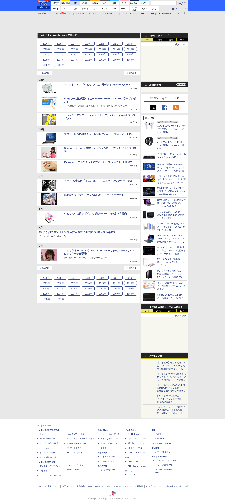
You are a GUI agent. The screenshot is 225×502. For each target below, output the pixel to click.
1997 (60, 65)
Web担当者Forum (47, 439)
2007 (116, 54)
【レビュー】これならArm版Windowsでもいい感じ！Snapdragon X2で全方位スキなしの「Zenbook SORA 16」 (171, 390)
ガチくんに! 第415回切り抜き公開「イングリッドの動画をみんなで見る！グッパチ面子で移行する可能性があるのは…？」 (171, 182)
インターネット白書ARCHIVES (53, 475)
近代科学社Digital (108, 470)
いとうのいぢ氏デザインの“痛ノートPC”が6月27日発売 (95, 213)
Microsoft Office (164, 13)
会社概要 (139, 486)
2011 (60, 54)
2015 (102, 49)
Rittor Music (103, 430)
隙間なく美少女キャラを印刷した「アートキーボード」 (95, 195)
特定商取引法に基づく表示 (177, 486)
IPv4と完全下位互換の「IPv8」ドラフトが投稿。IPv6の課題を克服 (170, 399)
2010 (74, 54)
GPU (143, 13)
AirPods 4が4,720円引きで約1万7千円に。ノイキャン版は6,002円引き (171, 129)
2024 (74, 44)
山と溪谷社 (102, 453)
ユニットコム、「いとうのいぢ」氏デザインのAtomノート (97, 84)
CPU (152, 13)
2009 (88, 54)
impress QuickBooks (163, 443)
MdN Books (133, 461)
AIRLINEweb (133, 434)
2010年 (130, 73)
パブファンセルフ (162, 452)
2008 (102, 54)
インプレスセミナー (74, 448)
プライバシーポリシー (122, 486)
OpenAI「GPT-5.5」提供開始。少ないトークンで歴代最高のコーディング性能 (171, 250)
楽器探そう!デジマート (110, 439)
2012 (46, 54)
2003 (74, 59)
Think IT (43, 434)
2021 (116, 44)
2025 (60, 44)
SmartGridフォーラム (75, 434)
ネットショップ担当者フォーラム (80, 439)
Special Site (155, 85)
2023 (88, 44)
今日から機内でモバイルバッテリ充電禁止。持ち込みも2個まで (171, 286)
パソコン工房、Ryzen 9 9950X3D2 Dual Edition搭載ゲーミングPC (170, 215)
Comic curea (160, 439)
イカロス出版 (130, 430)
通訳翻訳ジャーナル (136, 443)
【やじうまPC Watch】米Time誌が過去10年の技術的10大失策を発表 (76, 232)
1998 (46, 65)
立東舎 (103, 448)
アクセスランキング (159, 35)
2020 (130, 44)
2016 (88, 49)
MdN (127, 457)
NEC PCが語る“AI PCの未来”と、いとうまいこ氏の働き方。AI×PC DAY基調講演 (170, 167)
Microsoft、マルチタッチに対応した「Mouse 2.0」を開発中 (98, 162)
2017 (74, 49)
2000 (116, 59)
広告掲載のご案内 (84, 486)
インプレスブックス (74, 465)
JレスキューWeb (135, 448)
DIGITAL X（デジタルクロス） (79, 453)
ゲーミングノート (129, 13)
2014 (116, 49)
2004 (60, 59)
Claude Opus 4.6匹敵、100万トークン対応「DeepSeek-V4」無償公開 (171, 226)
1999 (130, 59)
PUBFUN (156, 448)
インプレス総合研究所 (49, 443)
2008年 (45, 73)
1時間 (147, 40)
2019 (46, 49)
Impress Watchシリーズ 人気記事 (165, 307)
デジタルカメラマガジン (50, 466)
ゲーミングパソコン (109, 13)
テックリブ (129, 471)
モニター (92, 13)
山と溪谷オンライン (109, 457)
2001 (102, 59)
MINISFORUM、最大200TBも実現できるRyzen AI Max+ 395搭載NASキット (171, 191)
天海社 (158, 434)
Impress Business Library (77, 443)
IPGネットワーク (159, 457)
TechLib (131, 474)
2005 (46, 59)
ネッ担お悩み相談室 (48, 457)
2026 (46, 44)
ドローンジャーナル (48, 453)
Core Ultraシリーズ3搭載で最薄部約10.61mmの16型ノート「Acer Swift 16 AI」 (171, 203)
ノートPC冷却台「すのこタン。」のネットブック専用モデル (98, 180)
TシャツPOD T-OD (109, 443)
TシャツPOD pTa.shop (165, 460)
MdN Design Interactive (138, 466)
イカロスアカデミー (136, 453)
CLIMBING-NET (107, 461)
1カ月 (182, 40)
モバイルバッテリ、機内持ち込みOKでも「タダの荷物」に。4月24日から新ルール (171, 410)
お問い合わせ (67, 486)
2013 (130, 49)
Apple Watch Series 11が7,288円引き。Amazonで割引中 (170, 145)
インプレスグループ (154, 486)
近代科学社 (102, 466)
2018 (60, 49)
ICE (153, 430)
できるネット (45, 471)
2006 (130, 54)
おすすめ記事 (155, 356)
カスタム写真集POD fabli (166, 465)
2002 (88, 59)
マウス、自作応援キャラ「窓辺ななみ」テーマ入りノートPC (98, 134)
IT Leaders (44, 448)
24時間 (159, 40)
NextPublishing (72, 470)
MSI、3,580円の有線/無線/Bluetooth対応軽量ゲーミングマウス (171, 262)
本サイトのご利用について (47, 486)
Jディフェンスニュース (138, 439)
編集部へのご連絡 (102, 486)
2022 (102, 44)
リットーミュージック (110, 434)
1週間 (170, 40)
